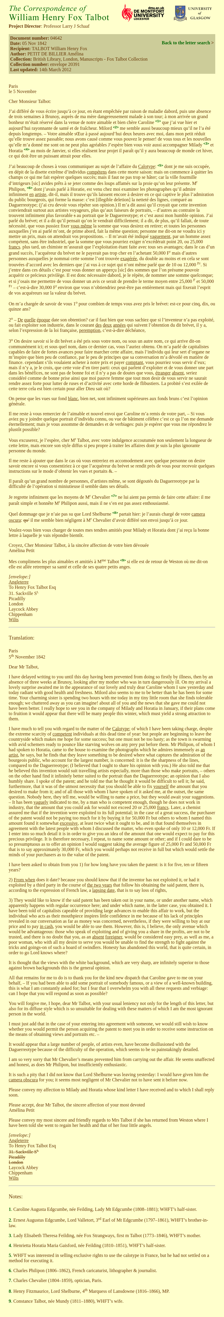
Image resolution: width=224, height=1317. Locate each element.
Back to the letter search (186, 42)
